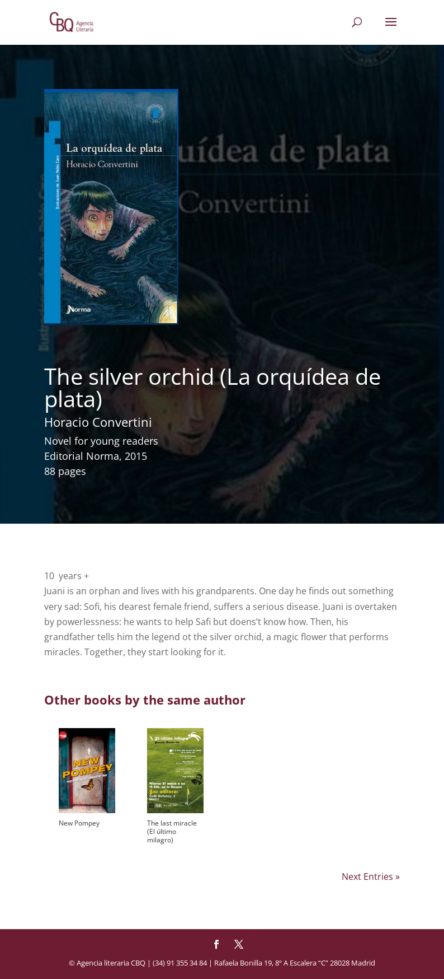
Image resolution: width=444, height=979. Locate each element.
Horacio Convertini (98, 421)
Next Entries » (371, 876)
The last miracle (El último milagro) (172, 831)
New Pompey (79, 823)
